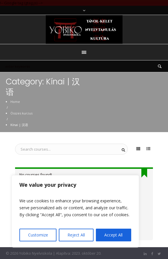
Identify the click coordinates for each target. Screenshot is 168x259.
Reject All (76, 235)
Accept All (113, 235)
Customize (38, 235)
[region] (75, 211)
